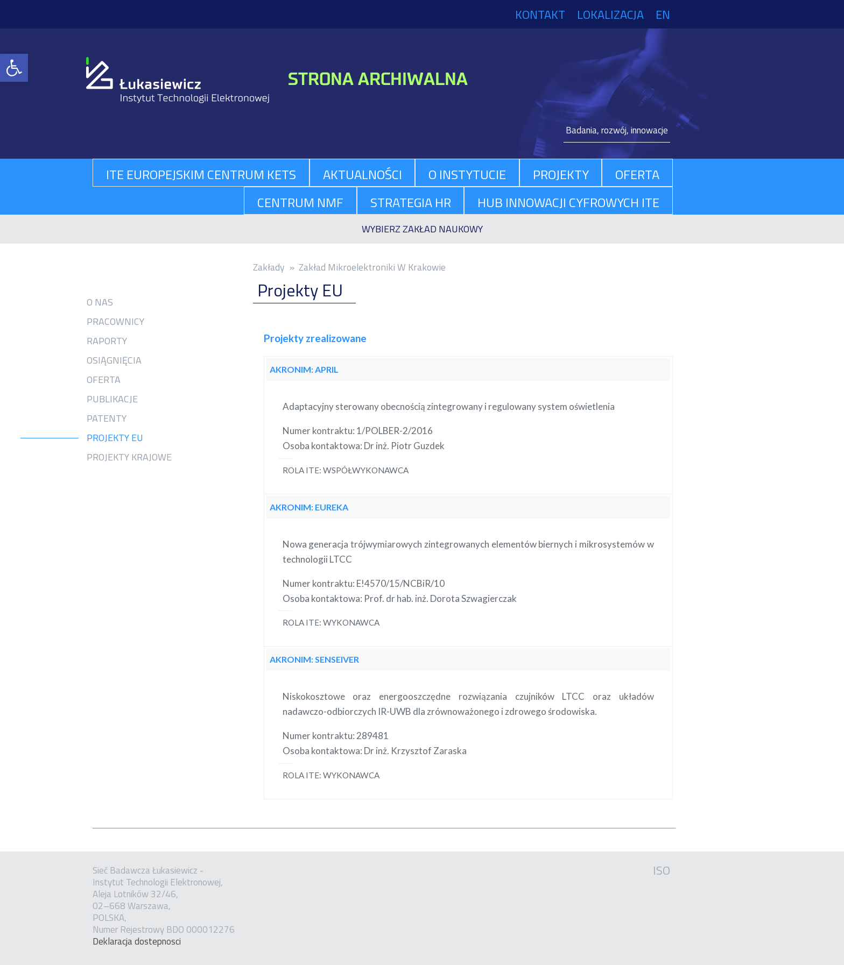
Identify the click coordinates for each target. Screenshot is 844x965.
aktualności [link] (362, 174)
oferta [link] (637, 174)
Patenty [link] (106, 418)
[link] (14, 68)
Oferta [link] (104, 380)
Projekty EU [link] (115, 438)
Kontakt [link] (540, 14)
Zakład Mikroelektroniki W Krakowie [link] (372, 267)
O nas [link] (100, 302)
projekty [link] (561, 174)
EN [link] (663, 14)
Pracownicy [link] (115, 322)
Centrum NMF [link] (300, 202)
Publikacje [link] (112, 399)
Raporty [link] (107, 341)
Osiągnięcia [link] (114, 360)
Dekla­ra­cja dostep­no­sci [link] (137, 941)
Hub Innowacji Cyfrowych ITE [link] (568, 202)
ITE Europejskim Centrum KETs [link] (201, 174)
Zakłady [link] (269, 267)
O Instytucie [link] (467, 174)
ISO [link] (661, 870)
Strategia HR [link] (410, 202)
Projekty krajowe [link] (129, 457)
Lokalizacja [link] (610, 14)
